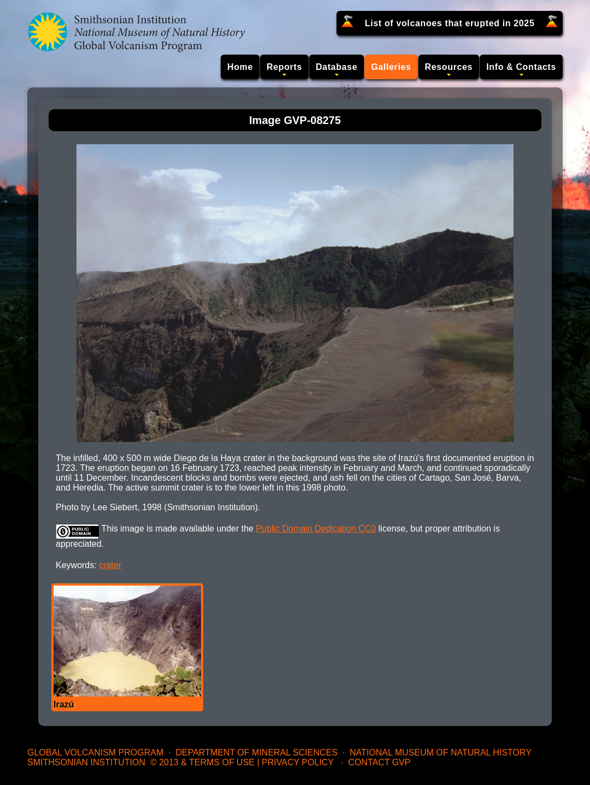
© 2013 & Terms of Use (202, 762)
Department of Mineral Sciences (256, 752)
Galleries (391, 67)
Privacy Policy (298, 762)
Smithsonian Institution (86, 762)
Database (336, 67)
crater (110, 565)
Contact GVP (379, 762)
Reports (284, 67)
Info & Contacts (521, 67)
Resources (449, 67)
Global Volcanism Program (95, 752)
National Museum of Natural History (441, 752)
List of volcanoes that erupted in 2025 (450, 23)
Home (240, 67)
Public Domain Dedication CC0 (316, 528)
